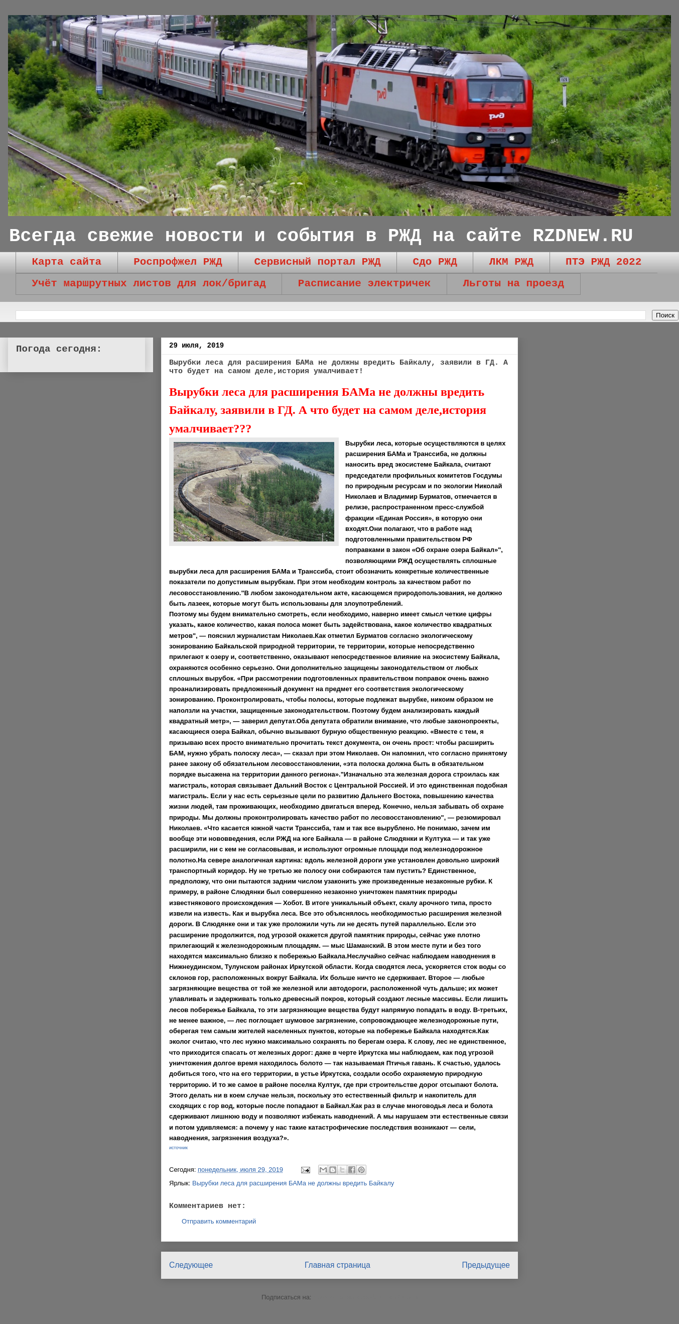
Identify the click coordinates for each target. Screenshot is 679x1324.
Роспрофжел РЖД (177, 262)
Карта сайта (67, 262)
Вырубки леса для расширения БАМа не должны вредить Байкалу (293, 1183)
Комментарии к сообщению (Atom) (365, 1297)
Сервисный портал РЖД (317, 262)
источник (178, 1147)
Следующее (191, 1265)
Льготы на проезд (513, 283)
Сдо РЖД (435, 262)
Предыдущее (486, 1265)
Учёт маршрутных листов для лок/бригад (149, 283)
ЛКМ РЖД (511, 262)
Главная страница (337, 1265)
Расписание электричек (364, 283)
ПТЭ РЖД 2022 (603, 262)
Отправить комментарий (219, 1221)
